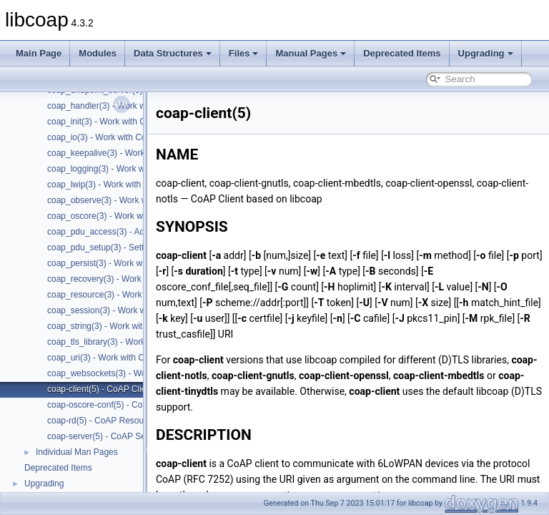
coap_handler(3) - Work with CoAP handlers (130, 106)
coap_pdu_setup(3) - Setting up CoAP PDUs (132, 247)
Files (244, 53)
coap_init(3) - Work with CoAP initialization (128, 122)
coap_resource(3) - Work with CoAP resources (135, 295)
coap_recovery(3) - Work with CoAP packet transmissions (156, 279)
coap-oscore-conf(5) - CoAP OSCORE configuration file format (166, 405)
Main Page (38, 53)
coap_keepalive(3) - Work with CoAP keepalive (136, 153)
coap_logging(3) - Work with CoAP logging (128, 169)
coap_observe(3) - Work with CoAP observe (130, 200)
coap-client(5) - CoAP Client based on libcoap (134, 389)
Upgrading (485, 53)
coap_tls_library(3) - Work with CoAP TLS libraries (142, 342)
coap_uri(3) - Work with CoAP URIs (114, 358)
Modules (98, 53)
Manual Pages (310, 53)
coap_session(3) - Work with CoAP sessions (131, 310)
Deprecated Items (401, 53)
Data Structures (173, 53)
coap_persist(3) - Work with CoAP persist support (140, 263)
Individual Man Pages (77, 452)
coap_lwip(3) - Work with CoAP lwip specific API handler (153, 185)
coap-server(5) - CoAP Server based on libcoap (137, 436)
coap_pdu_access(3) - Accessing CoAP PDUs (134, 232)
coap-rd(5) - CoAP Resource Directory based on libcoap (153, 421)
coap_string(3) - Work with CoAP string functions (139, 326)
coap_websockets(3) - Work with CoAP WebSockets (146, 373)
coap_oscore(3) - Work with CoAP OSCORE (131, 216)
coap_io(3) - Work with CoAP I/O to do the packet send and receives (177, 137)
